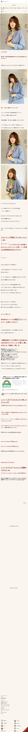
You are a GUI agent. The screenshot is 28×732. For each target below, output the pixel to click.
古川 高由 (4, 11)
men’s (2, 462)
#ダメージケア (24, 479)
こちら (16, 441)
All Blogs (2, 708)
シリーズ (2, 699)
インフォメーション (4, 695)
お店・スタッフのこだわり (5, 704)
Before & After (4, 712)
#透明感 (24, 478)
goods (2, 696)
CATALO (18, 432)
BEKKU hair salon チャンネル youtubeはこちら (13, 405)
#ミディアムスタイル (17, 479)
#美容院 (6, 478)
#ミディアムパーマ (16, 478)
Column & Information (5, 709)
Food (2, 713)
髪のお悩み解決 (3, 698)
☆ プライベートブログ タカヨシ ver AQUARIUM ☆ (13, 473)
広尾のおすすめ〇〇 (4, 703)
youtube (2, 707)
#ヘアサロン (10, 478)
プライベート (3, 700)
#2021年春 (12, 479)
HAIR (14, 432)
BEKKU (17, 419)
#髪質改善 (2, 479)
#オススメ (20, 478)
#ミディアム (3, 478)
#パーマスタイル (7, 479)
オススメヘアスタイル (9, 462)
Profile (24, 502)
